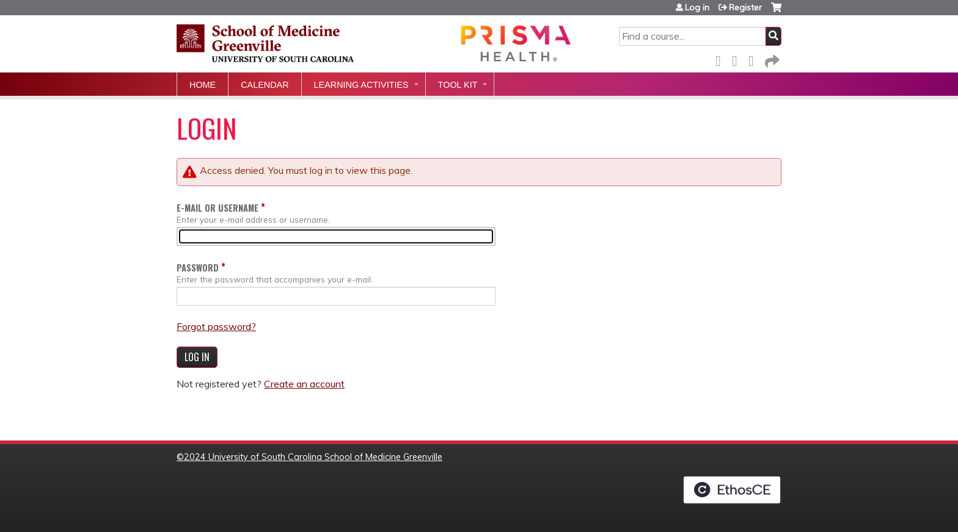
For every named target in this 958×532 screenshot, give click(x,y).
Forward (771, 59)
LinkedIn (754, 59)
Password (198, 267)
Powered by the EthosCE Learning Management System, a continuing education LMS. (731, 490)
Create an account (304, 384)
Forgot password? (216, 326)
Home (202, 85)
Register (745, 7)
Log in (697, 7)
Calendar (264, 85)
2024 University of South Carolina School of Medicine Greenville (313, 456)
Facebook (721, 59)
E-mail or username (217, 207)
